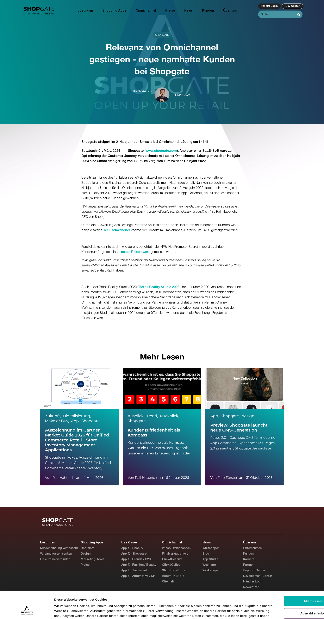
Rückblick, (169, 416)
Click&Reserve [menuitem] (172, 559)
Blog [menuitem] (205, 554)
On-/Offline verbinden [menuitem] (55, 559)
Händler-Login (269, 6)
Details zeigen (219, 611)
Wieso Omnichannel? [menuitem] (176, 548)
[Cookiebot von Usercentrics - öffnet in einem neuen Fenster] (27, 611)
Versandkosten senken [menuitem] (56, 554)
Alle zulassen (289, 578)
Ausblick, (136, 416)
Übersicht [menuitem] (87, 548)
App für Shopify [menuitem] (132, 548)
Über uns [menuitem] (230, 10)
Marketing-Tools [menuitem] (92, 559)
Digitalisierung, (77, 416)
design (248, 416)
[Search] (280, 14)
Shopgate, (230, 416)
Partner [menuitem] (248, 565)
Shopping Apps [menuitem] (114, 10)
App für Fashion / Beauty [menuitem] (138, 565)
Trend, (152, 416)
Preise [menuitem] (170, 10)
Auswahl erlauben (289, 590)
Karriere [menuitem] (248, 559)
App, (75, 421)
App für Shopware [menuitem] (134, 554)
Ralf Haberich (142, 91)
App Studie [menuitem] (210, 559)
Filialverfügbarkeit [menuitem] (175, 554)
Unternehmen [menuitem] (252, 548)
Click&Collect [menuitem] (171, 565)
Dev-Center (292, 6)
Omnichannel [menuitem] (146, 10)
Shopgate (162, 35)
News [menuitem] (188, 10)
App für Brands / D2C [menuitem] (136, 559)
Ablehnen (289, 602)
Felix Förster (227, 478)
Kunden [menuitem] (208, 10)
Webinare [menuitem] (209, 565)
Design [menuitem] (86, 554)
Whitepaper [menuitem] (210, 548)
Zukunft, (53, 416)
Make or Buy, (57, 421)
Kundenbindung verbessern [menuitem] (59, 548)
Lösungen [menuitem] (85, 10)
